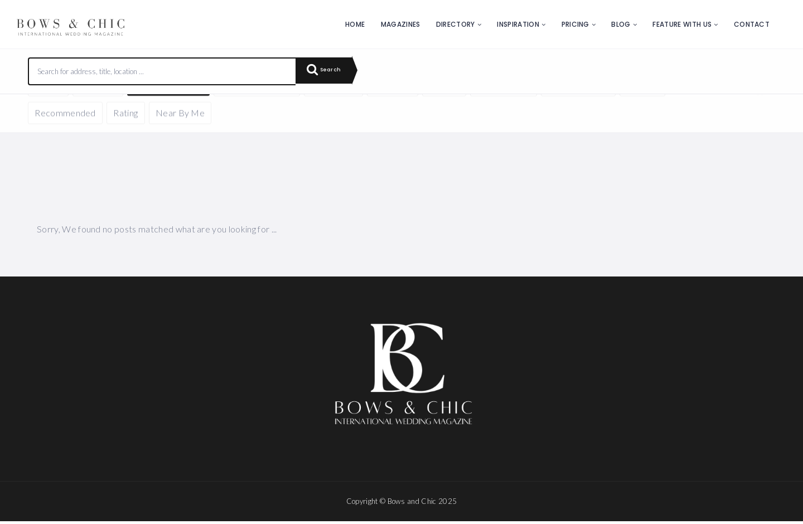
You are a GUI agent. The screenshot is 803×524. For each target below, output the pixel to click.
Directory (455, 24)
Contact (752, 24)
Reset (132, 110)
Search (329, 71)
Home (355, 24)
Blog (620, 24)
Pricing (575, 24)
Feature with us (682, 24)
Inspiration (518, 24)
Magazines (400, 24)
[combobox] (162, 71)
